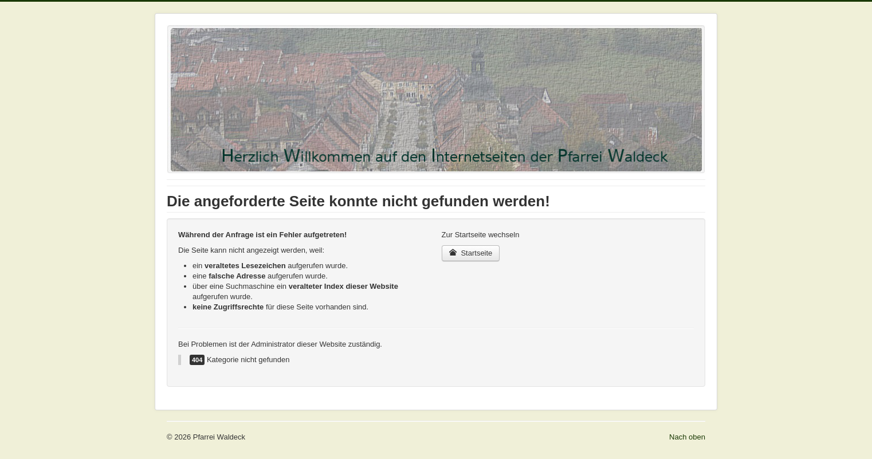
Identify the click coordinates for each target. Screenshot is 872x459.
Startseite (471, 253)
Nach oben (687, 437)
